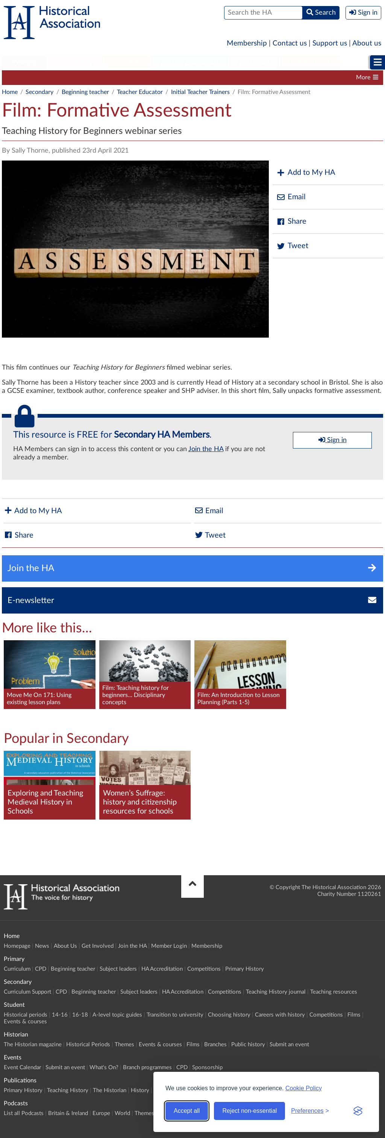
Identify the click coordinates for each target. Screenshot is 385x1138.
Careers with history (280, 1015)
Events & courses (25, 1021)
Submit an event (289, 1044)
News (42, 946)
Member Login (169, 946)
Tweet (292, 246)
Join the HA (205, 449)
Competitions (278, 77)
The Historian (109, 1090)
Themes (124, 1044)
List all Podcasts (24, 1113)
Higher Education (189, 62)
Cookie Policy (303, 1088)
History (140, 1090)
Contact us (290, 43)
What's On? (103, 1067)
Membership (247, 43)
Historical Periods (88, 1044)
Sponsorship (207, 1067)
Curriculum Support (32, 77)
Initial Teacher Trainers (200, 92)
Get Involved (98, 946)
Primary (24, 62)
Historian (254, 62)
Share (291, 222)
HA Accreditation (226, 77)
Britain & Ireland (68, 1113)
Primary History (244, 969)
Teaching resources (333, 992)
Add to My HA (305, 173)
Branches (215, 1044)
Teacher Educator (140, 92)
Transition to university (175, 1015)
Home (10, 92)
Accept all (187, 1111)
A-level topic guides (117, 1015)
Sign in (332, 440)
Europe (101, 1113)
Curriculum (17, 969)
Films (354, 1015)
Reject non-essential (249, 1111)
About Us (65, 946)
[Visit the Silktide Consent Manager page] (358, 1111)
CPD (76, 77)
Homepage (17, 946)
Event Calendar (22, 1067)
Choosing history (229, 1015)
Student (127, 62)
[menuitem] (25, 62)
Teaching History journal (276, 992)
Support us (329, 43)
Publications (310, 62)
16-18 (80, 1015)
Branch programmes (147, 1067)
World (122, 1113)
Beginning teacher (117, 77)
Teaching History (67, 1090)
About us (366, 43)
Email (291, 197)
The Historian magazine (33, 1044)
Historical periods (25, 1015)
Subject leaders (172, 77)
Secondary (75, 62)
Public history (248, 1044)
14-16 (60, 1015)
